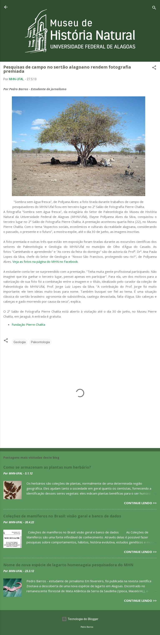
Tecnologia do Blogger (80, 619)
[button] (154, 68)
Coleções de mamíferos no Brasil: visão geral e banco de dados (62, 515)
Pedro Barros (87, 627)
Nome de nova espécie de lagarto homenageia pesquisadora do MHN (68, 564)
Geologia (20, 342)
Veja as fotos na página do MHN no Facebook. (45, 261)
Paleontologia (40, 342)
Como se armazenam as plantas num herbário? (47, 467)
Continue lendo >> (140, 503)
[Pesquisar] (154, 8)
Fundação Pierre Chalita (28, 324)
